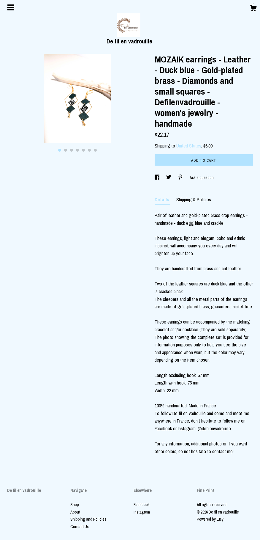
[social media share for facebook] (157, 177)
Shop (74, 504)
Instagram (142, 512)
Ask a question (202, 177)
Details (162, 199)
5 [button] (83, 150)
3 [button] (71, 150)
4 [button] (77, 150)
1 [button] (59, 150)
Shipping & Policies (193, 199)
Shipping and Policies (88, 519)
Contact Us (79, 526)
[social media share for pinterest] (181, 177)
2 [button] (65, 150)
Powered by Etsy (210, 519)
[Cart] (253, 8)
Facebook (142, 504)
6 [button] (89, 150)
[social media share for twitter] (169, 177)
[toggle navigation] (10, 7)
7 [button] (95, 150)
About (75, 512)
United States (188, 145)
